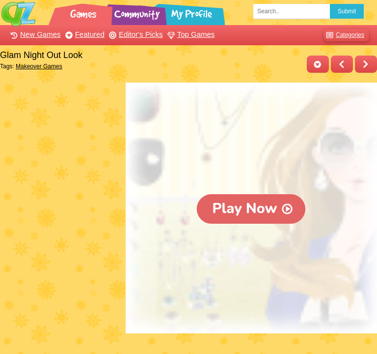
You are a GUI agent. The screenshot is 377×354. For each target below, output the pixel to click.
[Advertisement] (60, 132)
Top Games (190, 34)
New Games (34, 34)
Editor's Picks (135, 34)
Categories (343, 35)
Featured (84, 34)
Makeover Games (39, 66)
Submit (347, 11)
